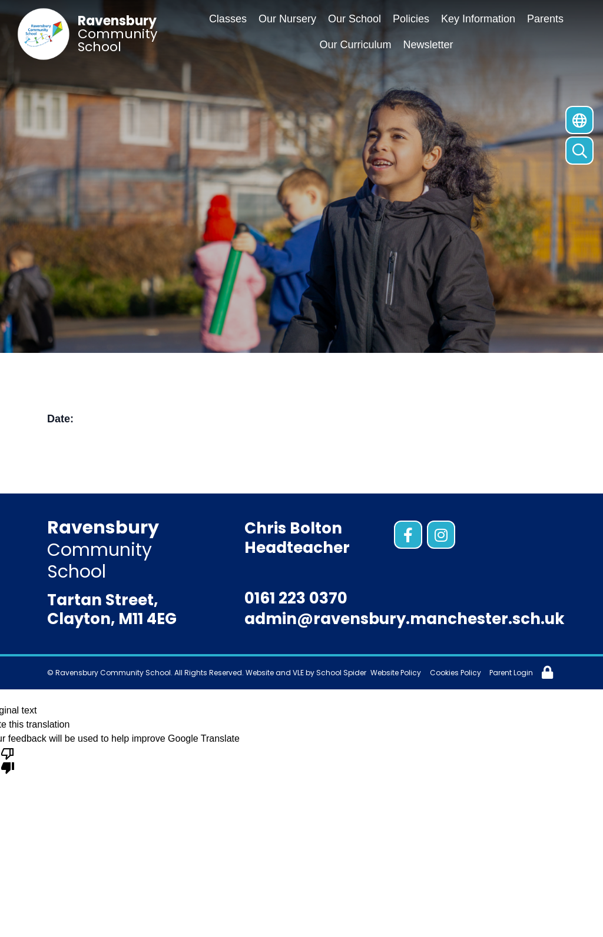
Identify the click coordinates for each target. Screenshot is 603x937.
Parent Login (511, 673)
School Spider (341, 673)
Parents (545, 19)
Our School (354, 19)
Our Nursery (287, 19)
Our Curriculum (355, 45)
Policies (411, 19)
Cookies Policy (455, 673)
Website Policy (395, 673)
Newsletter (428, 45)
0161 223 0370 (295, 598)
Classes (228, 19)
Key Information (478, 19)
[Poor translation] (8, 760)
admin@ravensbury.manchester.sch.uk (404, 618)
